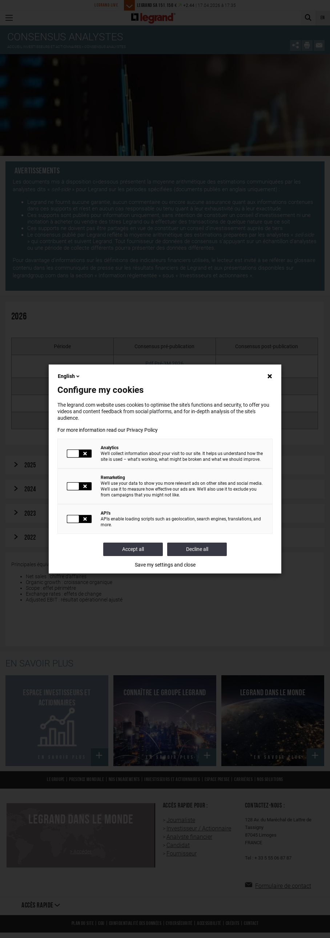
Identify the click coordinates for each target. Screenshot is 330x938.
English (69, 376)
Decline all (197, 549)
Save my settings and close (165, 565)
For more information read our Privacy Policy (107, 430)
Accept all (133, 549)
